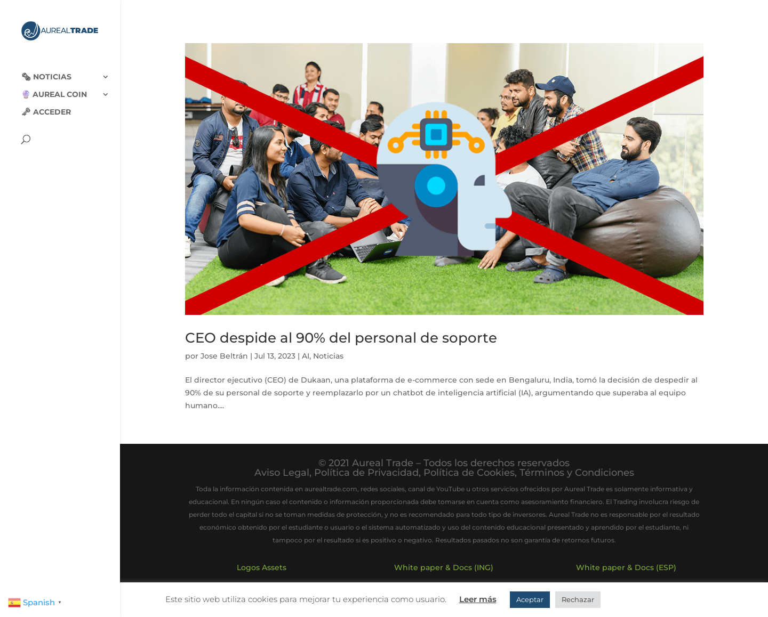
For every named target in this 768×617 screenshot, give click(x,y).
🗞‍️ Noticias (46, 68)
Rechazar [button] (578, 599)
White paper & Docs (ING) (443, 567)
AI (305, 356)
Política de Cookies (469, 472)
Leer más (478, 599)
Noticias (328, 356)
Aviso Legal (281, 472)
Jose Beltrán (224, 356)
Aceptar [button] (529, 599)
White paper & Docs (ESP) (626, 567)
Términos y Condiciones (576, 472)
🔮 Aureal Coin (54, 86)
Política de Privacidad (366, 472)
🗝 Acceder (46, 103)
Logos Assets (261, 567)
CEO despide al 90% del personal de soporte (341, 337)
